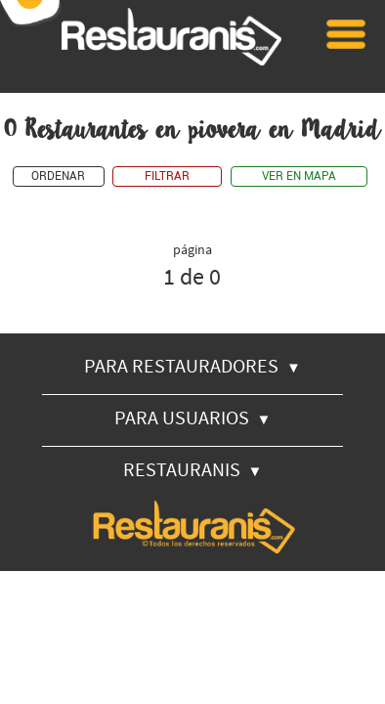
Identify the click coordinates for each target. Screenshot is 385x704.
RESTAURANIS (193, 469)
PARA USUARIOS (193, 417)
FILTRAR (167, 176)
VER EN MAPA (299, 176)
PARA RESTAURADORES (192, 365)
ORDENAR (58, 176)
